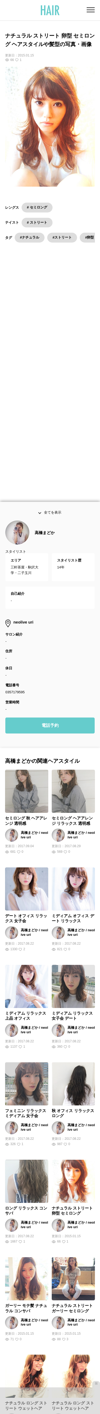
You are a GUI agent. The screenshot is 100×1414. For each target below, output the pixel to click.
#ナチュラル (29, 237)
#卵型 (89, 237)
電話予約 (50, 581)
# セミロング (37, 207)
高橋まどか (45, 388)
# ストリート (37, 222)
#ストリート (62, 237)
